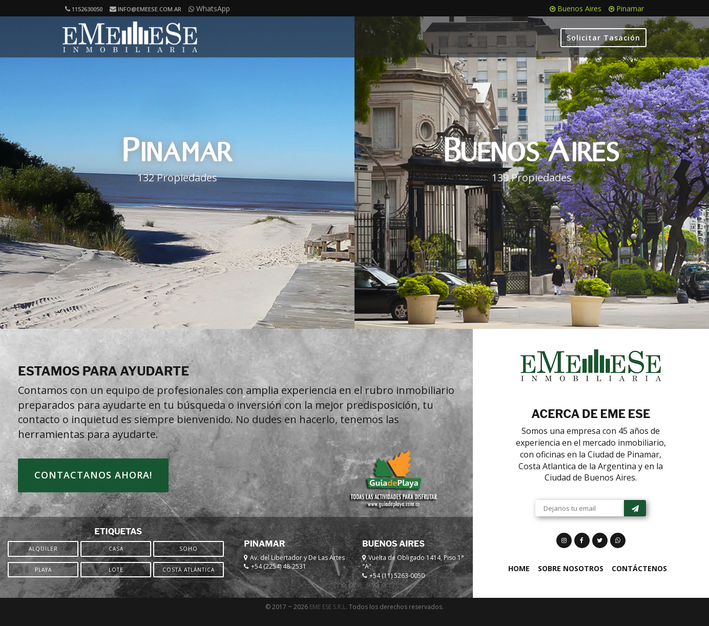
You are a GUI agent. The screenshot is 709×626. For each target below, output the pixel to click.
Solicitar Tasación (603, 38)
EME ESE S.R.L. (328, 617)
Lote (116, 579)
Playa (43, 579)
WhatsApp (209, 8)
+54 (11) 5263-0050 (397, 585)
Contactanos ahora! (93, 485)
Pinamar (626, 8)
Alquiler (43, 558)
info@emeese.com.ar (145, 9)
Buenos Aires (575, 8)
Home (519, 578)
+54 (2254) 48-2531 (278, 577)
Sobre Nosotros (570, 578)
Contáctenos (639, 578)
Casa (116, 558)
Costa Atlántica (188, 579)
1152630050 (83, 9)
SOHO (188, 558)
